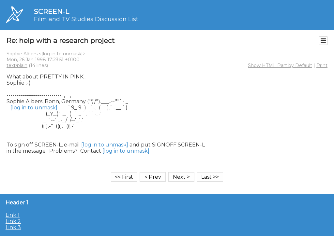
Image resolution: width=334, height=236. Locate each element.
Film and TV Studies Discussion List (86, 19)
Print (321, 65)
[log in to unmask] (62, 54)
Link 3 (13, 227)
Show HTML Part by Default (280, 65)
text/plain (17, 65)
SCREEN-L (51, 11)
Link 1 (13, 215)
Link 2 (13, 221)
